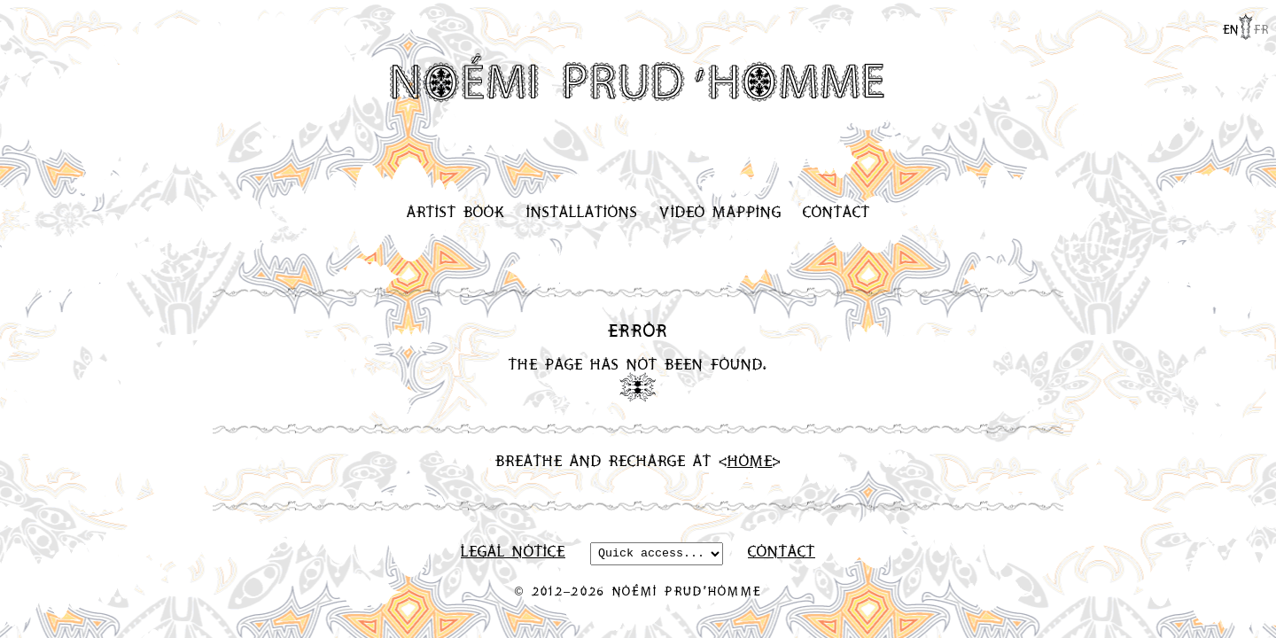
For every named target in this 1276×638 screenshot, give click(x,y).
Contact (836, 211)
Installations (582, 211)
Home (750, 460)
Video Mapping (720, 211)
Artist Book (456, 211)
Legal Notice (513, 552)
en (1231, 28)
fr (1261, 28)
